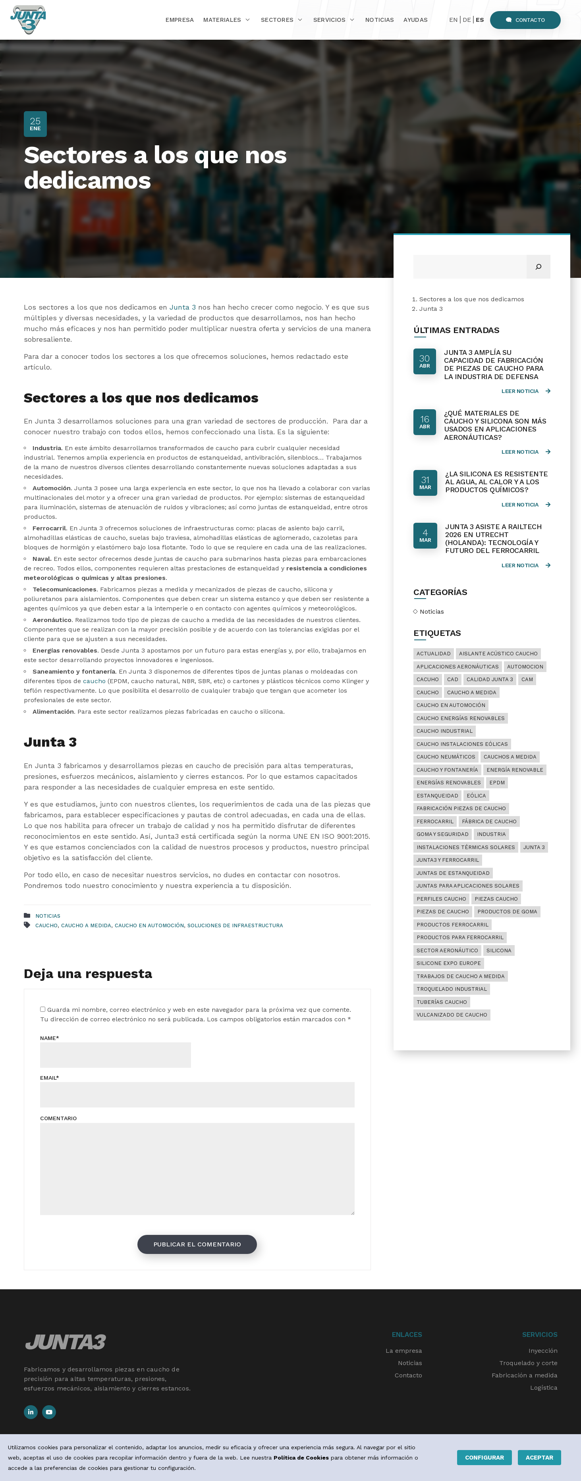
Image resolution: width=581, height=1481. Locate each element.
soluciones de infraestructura (235, 925)
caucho (95, 681)
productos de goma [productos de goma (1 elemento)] (507, 912)
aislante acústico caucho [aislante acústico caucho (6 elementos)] (498, 654)
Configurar (484, 1457)
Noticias (379, 19)
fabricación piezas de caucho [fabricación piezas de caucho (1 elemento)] (461, 808)
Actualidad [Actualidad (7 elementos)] (434, 654)
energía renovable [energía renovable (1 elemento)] (514, 770)
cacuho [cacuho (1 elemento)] (428, 679)
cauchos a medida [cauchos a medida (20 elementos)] (510, 757)
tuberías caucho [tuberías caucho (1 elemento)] (442, 1002)
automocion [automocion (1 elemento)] (525, 667)
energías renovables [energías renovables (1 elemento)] (449, 783)
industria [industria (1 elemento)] (491, 834)
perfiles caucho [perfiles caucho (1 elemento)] (441, 899)
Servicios (329, 19)
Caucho (46, 925)
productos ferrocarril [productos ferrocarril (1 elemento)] (452, 925)
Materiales (222, 19)
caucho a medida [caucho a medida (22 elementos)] (471, 692)
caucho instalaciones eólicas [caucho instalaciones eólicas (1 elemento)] (462, 744)
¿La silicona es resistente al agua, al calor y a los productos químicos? (496, 482)
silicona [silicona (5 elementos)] (499, 950)
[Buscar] (538, 267)
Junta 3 (183, 307)
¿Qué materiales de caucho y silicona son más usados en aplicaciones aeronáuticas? (495, 425)
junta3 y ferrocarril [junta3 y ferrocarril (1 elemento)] (448, 860)
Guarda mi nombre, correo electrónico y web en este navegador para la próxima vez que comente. (199, 1009)
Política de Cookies (301, 1457)
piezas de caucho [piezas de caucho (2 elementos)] (443, 912)
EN (453, 19)
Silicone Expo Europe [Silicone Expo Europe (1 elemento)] (449, 963)
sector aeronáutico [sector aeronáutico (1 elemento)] (447, 950)
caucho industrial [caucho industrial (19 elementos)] (445, 731)
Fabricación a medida (525, 1375)
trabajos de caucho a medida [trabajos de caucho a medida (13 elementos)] (461, 976)
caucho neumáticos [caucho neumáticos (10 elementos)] (446, 757)
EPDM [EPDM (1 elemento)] (497, 783)
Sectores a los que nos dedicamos (471, 299)
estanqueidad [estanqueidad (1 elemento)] (437, 796)
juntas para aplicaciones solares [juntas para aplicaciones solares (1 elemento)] (468, 886)
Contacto (525, 20)
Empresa (180, 19)
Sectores (277, 19)
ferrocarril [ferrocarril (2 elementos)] (435, 821)
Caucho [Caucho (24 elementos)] (428, 692)
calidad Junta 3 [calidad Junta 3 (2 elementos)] (490, 679)
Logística (544, 1387)
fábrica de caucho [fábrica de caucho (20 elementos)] (489, 821)
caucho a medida (86, 925)
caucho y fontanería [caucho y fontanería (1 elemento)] (447, 770)
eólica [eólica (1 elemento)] (476, 796)
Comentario (58, 1118)
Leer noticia (526, 391)
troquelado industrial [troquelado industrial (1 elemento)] (452, 989)
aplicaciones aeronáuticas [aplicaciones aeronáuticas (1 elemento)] (458, 667)
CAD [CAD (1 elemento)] (452, 679)
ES (480, 19)
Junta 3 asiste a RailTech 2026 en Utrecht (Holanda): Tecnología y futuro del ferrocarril (493, 538)
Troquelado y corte (528, 1363)
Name (49, 1038)
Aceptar (539, 1457)
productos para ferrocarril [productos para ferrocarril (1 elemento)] (460, 937)
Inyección (543, 1350)
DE (467, 19)
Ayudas (415, 19)
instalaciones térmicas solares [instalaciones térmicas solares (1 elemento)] (466, 847)
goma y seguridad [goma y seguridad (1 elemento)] (443, 834)
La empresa (404, 1350)
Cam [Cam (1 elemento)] (527, 679)
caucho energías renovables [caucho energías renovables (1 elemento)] (461, 718)
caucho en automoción (149, 925)
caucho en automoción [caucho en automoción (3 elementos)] (451, 705)
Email (49, 1078)
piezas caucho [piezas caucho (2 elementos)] (496, 899)
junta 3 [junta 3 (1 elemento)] (534, 847)
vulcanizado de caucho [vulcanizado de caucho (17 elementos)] (452, 1015)
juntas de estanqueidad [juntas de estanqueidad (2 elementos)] (453, 873)
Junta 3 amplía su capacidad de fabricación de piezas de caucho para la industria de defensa (493, 364)
